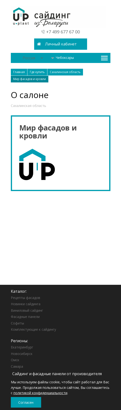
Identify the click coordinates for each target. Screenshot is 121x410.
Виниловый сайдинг (27, 310)
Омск (15, 360)
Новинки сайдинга (25, 304)
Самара (17, 366)
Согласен (25, 402)
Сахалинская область (28, 105)
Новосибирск (21, 353)
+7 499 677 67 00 (63, 32)
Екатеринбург (22, 347)
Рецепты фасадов (25, 297)
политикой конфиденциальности (40, 393)
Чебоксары (62, 57)
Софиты (17, 323)
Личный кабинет (61, 44)
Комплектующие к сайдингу (33, 329)
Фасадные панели (25, 316)
